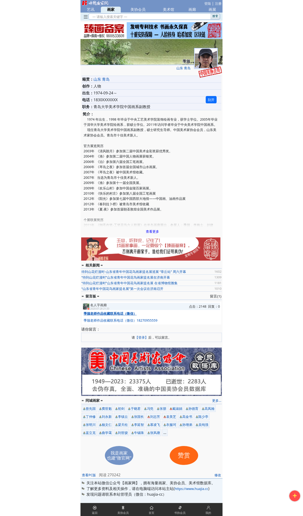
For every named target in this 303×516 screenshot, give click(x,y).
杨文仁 (107, 424)
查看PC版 (89, 475)
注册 (218, 3)
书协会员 (180, 513)
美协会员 (138, 9)
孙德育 (193, 408)
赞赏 (184, 455)
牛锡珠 (139, 432)
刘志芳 (155, 416)
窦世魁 (107, 408)
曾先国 (91, 408)
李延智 (139, 424)
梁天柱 (123, 424)
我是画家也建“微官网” (119, 455)
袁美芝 (171, 416)
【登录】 (141, 337)
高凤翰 (209, 408)
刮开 (211, 99)
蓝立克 (91, 432)
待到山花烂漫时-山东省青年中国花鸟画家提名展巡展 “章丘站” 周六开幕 (133, 271)
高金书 (187, 416)
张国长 (139, 416)
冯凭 (150, 408)
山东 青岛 (183, 68)
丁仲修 (91, 416)
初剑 (121, 408)
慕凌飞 (155, 424)
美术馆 (168, 9)
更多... (216, 400)
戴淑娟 (177, 408)
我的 (208, 513)
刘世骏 (123, 432)
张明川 (91, 424)
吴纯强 (203, 424)
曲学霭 (107, 432)
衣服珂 (171, 424)
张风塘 (155, 432)
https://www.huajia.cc (191, 488)
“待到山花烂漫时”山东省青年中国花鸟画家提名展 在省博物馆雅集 (129, 283)
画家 (111, 9)
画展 (212, 9)
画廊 (192, 9)
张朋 (163, 408)
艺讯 (90, 9)
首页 (151, 513)
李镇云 (123, 416)
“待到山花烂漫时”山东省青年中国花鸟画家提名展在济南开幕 (125, 277)
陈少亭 (203, 416)
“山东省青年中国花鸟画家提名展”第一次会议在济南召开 (122, 288)
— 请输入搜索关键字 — (109, 16)
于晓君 (136, 408)
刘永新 (107, 416)
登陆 (207, 3)
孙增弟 (187, 424)
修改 (217, 475)
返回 (95, 513)
